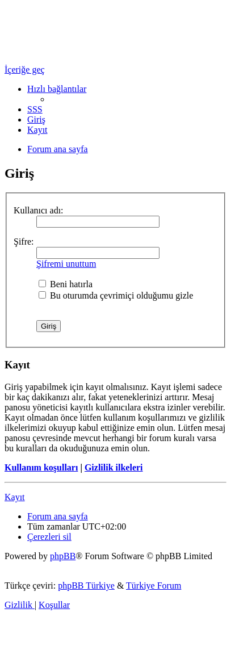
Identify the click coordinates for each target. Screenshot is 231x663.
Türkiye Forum (153, 585)
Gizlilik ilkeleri (114, 467)
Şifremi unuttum (66, 263)
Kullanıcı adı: (39, 210)
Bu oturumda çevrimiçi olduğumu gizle (116, 295)
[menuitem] (35, 109)
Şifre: (24, 241)
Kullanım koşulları (41, 467)
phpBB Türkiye (86, 585)
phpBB (62, 556)
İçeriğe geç (25, 69)
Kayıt (15, 497)
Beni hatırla (66, 284)
